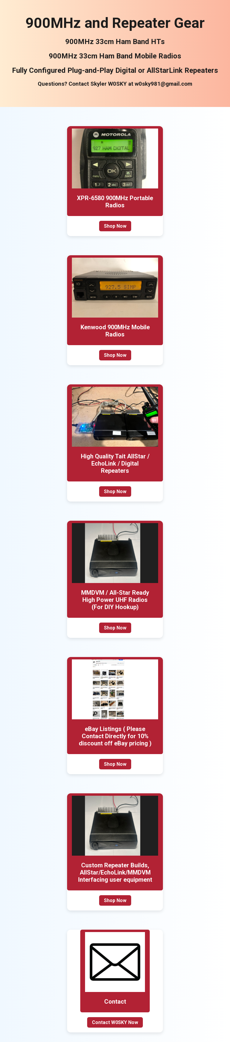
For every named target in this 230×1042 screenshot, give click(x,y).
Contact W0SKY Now (115, 1022)
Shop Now (115, 226)
